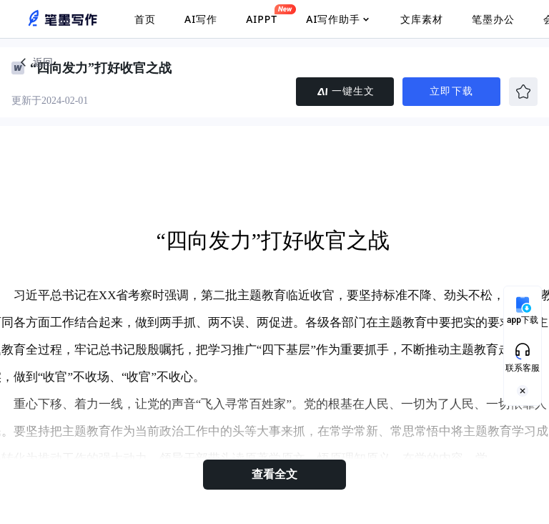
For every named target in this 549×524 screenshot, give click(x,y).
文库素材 (421, 19)
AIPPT (261, 15)
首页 (145, 19)
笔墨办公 (493, 19)
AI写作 (200, 19)
